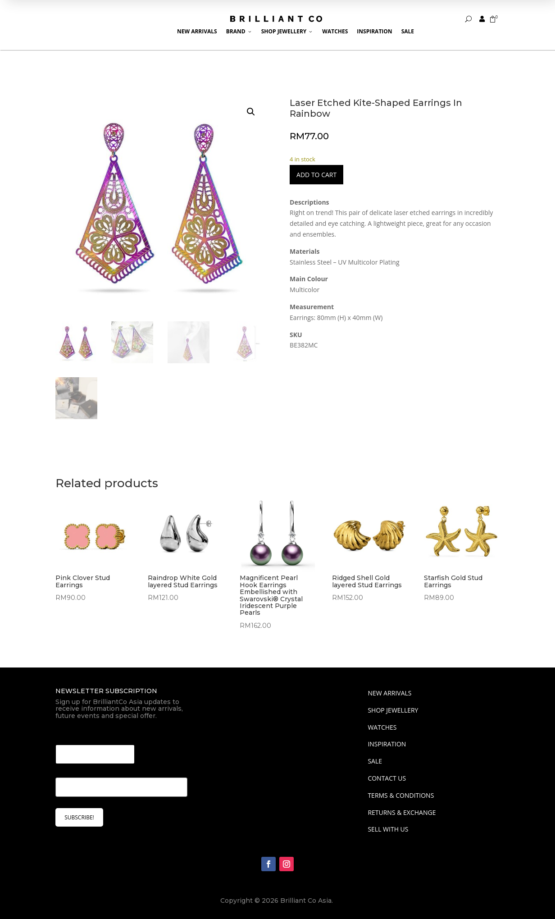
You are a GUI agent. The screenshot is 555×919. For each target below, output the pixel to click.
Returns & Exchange (402, 812)
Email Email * (79, 733)
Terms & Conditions (401, 795)
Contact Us (387, 778)
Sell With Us (388, 829)
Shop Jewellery (287, 31)
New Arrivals (197, 31)
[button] (251, 112)
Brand (239, 31)
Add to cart (316, 174)
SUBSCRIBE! (79, 817)
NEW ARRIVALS (389, 693)
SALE (375, 761)
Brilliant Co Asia (306, 900)
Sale (407, 31)
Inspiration (374, 31)
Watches (335, 31)
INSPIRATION (387, 744)
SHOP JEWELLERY (393, 710)
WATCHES (382, 727)
